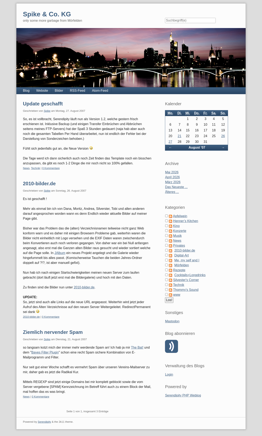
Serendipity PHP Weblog (183, 395)
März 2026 (173, 182)
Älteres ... (172, 192)
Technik (35, 168)
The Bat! (137, 347)
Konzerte (179, 231)
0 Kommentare (51, 168)
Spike (47, 110)
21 (179, 136)
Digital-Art (181, 255)
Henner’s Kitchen (185, 221)
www (176, 294)
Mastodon (172, 321)
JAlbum (59, 253)
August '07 (197, 147)
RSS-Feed (77, 90)
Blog (26, 90)
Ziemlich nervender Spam (53, 332)
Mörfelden (181, 265)
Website (42, 90)
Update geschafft (43, 103)
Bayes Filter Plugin (45, 352)
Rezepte (179, 270)
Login (169, 374)
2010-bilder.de (39, 183)
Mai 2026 (171, 172)
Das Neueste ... (176, 187)
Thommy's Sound (186, 289)
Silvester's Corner (186, 280)
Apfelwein (180, 216)
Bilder (59, 90)
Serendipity (44, 421)
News (26, 168)
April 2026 (172, 177)
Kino (176, 226)
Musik (177, 235)
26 (223, 136)
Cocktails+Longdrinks (190, 275)
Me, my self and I (186, 260)
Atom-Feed (100, 90)
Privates (179, 245)
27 (170, 141)
